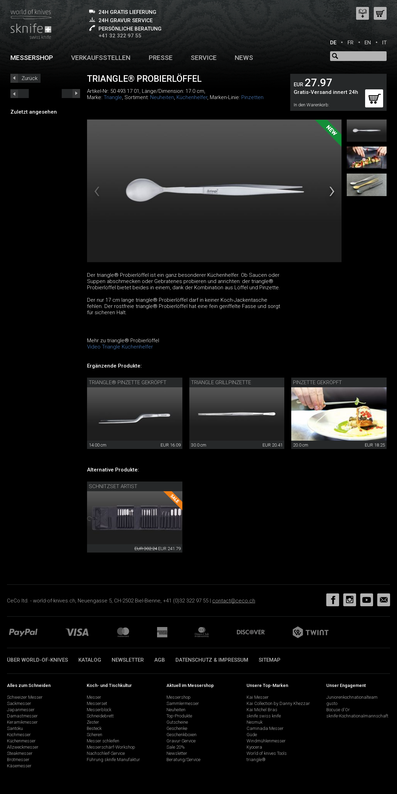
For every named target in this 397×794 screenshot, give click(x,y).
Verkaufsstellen (100, 58)
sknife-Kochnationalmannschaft (357, 715)
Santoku (15, 728)
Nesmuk (254, 722)
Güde (252, 734)
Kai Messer (258, 697)
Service (204, 58)
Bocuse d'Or (338, 709)
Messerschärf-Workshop (111, 747)
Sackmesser (19, 703)
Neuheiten (162, 97)
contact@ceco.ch (233, 601)
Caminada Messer (265, 728)
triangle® (256, 759)
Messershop (31, 58)
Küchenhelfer (191, 97)
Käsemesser (19, 765)
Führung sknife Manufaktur (113, 759)
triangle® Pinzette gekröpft (127, 382)
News (244, 58)
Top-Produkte (179, 715)
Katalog (89, 660)
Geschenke (176, 728)
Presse (161, 58)
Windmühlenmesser (266, 740)
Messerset (97, 703)
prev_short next (71, 93)
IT (384, 42)
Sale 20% (175, 747)
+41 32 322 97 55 (119, 36)
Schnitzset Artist (113, 486)
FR (350, 42)
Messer (94, 697)
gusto (331, 703)
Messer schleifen (103, 740)
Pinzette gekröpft (317, 382)
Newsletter (128, 660)
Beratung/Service (183, 759)
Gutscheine (177, 722)
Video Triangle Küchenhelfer (120, 347)
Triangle (113, 97)
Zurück (29, 78)
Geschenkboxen (181, 734)
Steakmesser (20, 753)
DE (333, 42)
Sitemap (270, 660)
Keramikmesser (22, 722)
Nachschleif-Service (106, 753)
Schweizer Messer (25, 697)
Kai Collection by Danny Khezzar (278, 703)
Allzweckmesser (22, 747)
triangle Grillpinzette (221, 382)
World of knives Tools (267, 753)
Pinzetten (252, 97)
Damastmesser (22, 715)
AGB (159, 660)
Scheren (94, 734)
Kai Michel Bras (262, 709)
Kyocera (254, 747)
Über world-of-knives (37, 660)
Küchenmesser (21, 740)
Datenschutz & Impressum (211, 660)
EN (367, 42)
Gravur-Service (181, 740)
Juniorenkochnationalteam (352, 697)
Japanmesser (21, 709)
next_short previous (19, 93)
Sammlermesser (182, 703)
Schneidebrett (100, 715)
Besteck (94, 728)
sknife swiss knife (264, 715)
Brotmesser (18, 759)
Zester (93, 722)
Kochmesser (19, 734)
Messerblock (99, 709)
